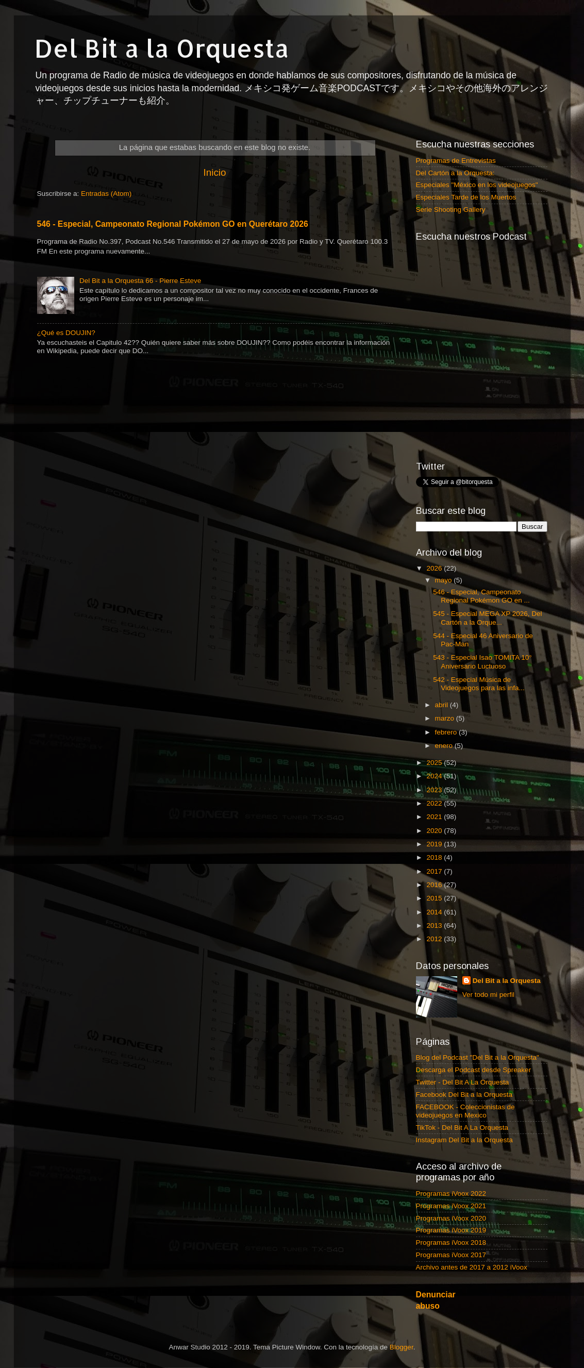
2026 (435, 568)
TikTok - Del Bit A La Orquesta (462, 1127)
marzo (445, 718)
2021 (435, 817)
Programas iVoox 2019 (451, 1230)
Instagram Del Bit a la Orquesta (464, 1140)
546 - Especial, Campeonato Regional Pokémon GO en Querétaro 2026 (172, 224)
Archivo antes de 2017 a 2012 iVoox (471, 1267)
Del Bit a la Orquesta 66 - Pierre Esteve (140, 281)
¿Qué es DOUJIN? (66, 333)
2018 (435, 857)
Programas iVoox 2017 (451, 1255)
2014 (435, 912)
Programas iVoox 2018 (451, 1242)
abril (442, 705)
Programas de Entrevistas (456, 160)
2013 (435, 925)
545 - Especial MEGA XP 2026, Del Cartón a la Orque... (487, 618)
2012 (435, 939)
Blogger (401, 1347)
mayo (444, 580)
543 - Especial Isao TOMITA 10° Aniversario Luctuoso (482, 662)
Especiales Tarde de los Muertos (466, 197)
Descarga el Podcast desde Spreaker (473, 1070)
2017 (435, 871)
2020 (435, 831)
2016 (435, 885)
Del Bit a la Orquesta (162, 48)
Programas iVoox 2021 (451, 1206)
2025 (435, 762)
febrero (447, 732)
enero (445, 745)
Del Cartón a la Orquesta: (455, 173)
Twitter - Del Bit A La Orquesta (462, 1082)
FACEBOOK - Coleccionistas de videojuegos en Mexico (465, 1111)
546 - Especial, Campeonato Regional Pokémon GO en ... (481, 596)
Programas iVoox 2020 (451, 1218)
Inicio (214, 172)
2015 (435, 898)
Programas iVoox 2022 (451, 1193)
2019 (435, 844)
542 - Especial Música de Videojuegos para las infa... (479, 684)
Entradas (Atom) (106, 193)
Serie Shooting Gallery (451, 209)
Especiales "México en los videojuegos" (477, 185)
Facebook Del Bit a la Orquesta (464, 1094)
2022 (435, 803)
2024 (435, 776)
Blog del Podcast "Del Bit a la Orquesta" (477, 1057)
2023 (435, 790)
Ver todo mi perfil (488, 994)
